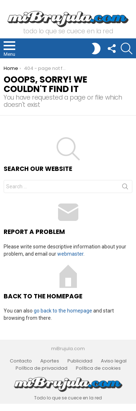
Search (125, 188)
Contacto (21, 361)
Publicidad (79, 361)
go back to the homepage (63, 311)
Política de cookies (98, 368)
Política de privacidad (41, 368)
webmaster (70, 254)
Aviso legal (114, 361)
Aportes (49, 361)
